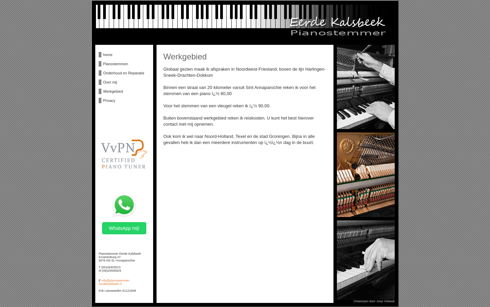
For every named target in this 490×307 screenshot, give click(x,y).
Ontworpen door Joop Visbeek (374, 301)
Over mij (110, 82)
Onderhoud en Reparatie (123, 73)
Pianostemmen (115, 64)
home (108, 55)
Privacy (109, 100)
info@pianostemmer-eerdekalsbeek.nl (114, 282)
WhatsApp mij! (124, 228)
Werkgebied (113, 91)
